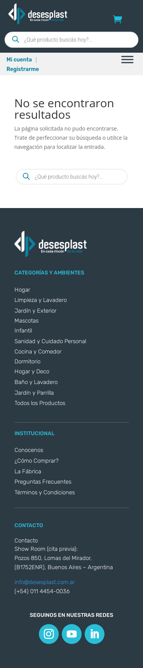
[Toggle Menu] (127, 59)
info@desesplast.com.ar (44, 582)
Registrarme (22, 69)
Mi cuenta (19, 59)
